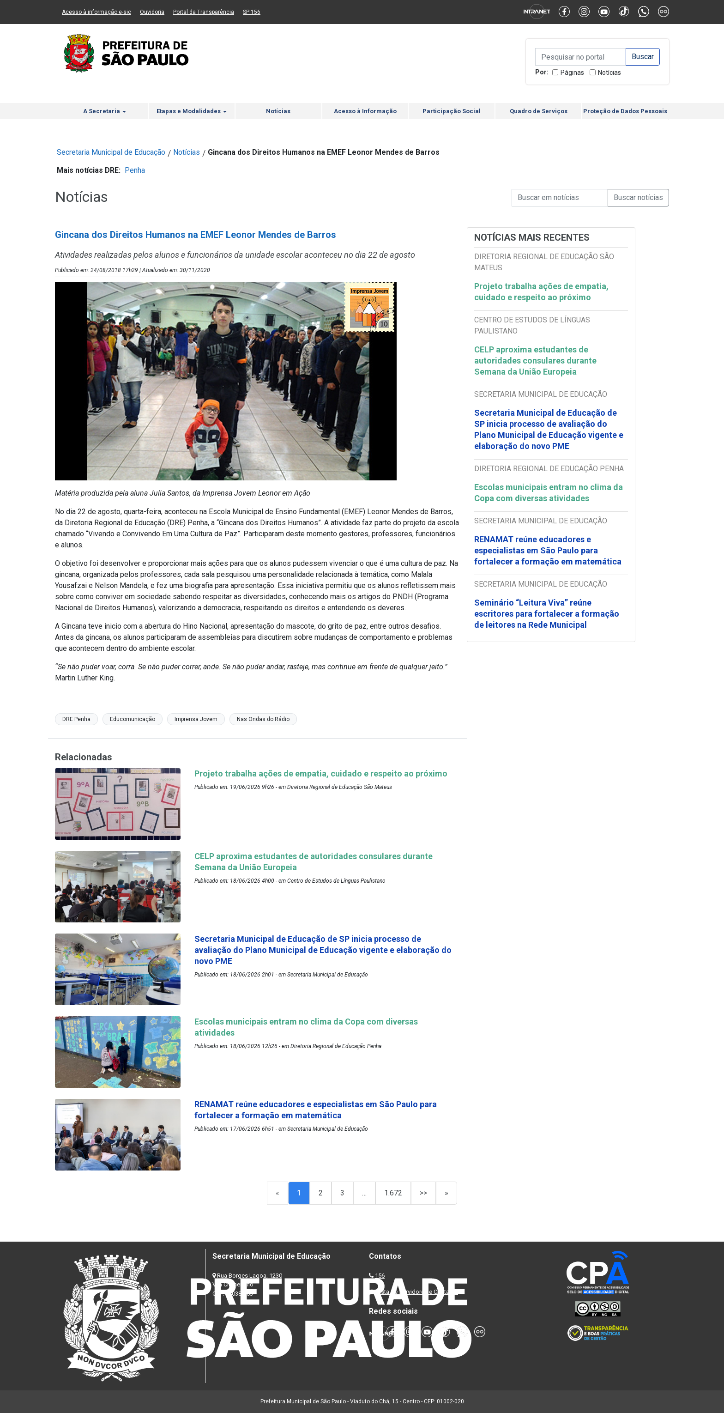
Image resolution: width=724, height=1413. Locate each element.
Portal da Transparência (203, 12)
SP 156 (251, 12)
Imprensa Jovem (196, 719)
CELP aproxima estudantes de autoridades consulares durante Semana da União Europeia (535, 360)
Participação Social (451, 111)
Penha (135, 170)
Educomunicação (132, 719)
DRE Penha (76, 719)
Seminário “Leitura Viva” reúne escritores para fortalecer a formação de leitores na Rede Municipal (546, 614)
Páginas (572, 72)
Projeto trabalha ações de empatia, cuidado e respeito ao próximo (541, 291)
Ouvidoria (152, 12)
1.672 (393, 1193)
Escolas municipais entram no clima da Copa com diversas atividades (548, 492)
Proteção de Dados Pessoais (625, 111)
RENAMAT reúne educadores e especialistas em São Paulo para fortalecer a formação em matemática (548, 550)
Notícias (609, 72)
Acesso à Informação (365, 111)
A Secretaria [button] (104, 111)
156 (380, 1275)
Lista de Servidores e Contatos (417, 1291)
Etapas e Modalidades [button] (192, 111)
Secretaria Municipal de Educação (111, 152)
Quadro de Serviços (538, 111)
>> (423, 1193)
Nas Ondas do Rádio (263, 719)
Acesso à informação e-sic (96, 12)
